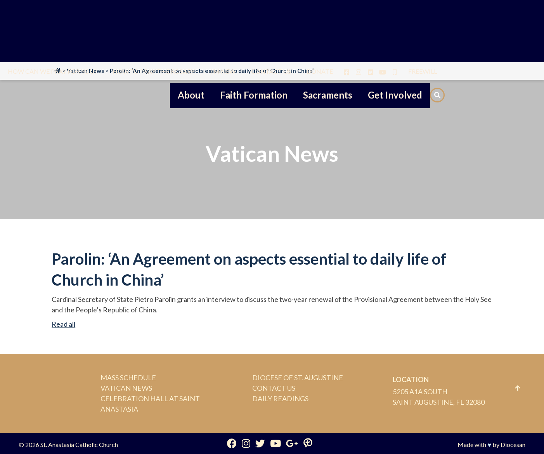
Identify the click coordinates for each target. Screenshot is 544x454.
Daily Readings (280, 398)
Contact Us (273, 388)
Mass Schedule (128, 377)
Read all (63, 324)
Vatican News (126, 388)
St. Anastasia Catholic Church (79, 444)
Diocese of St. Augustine (297, 377)
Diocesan (513, 444)
